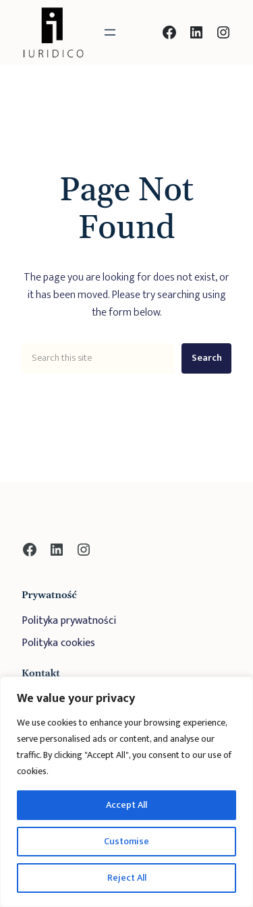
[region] (126, 791)
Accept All (126, 805)
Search (207, 358)
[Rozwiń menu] (110, 32)
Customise (126, 841)
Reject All (126, 877)
